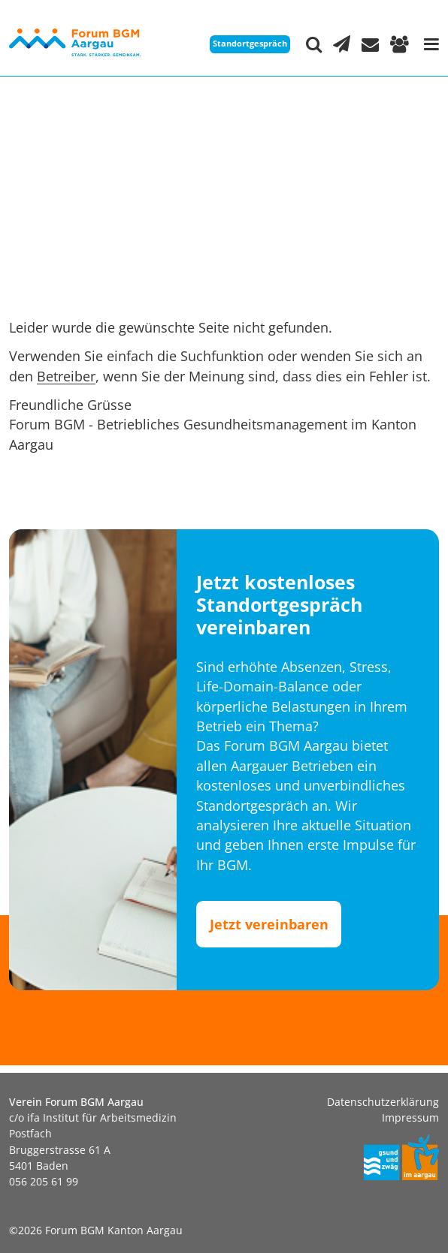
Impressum (410, 1117)
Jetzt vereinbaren (269, 924)
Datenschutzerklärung (383, 1102)
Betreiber (66, 376)
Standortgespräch (250, 43)
